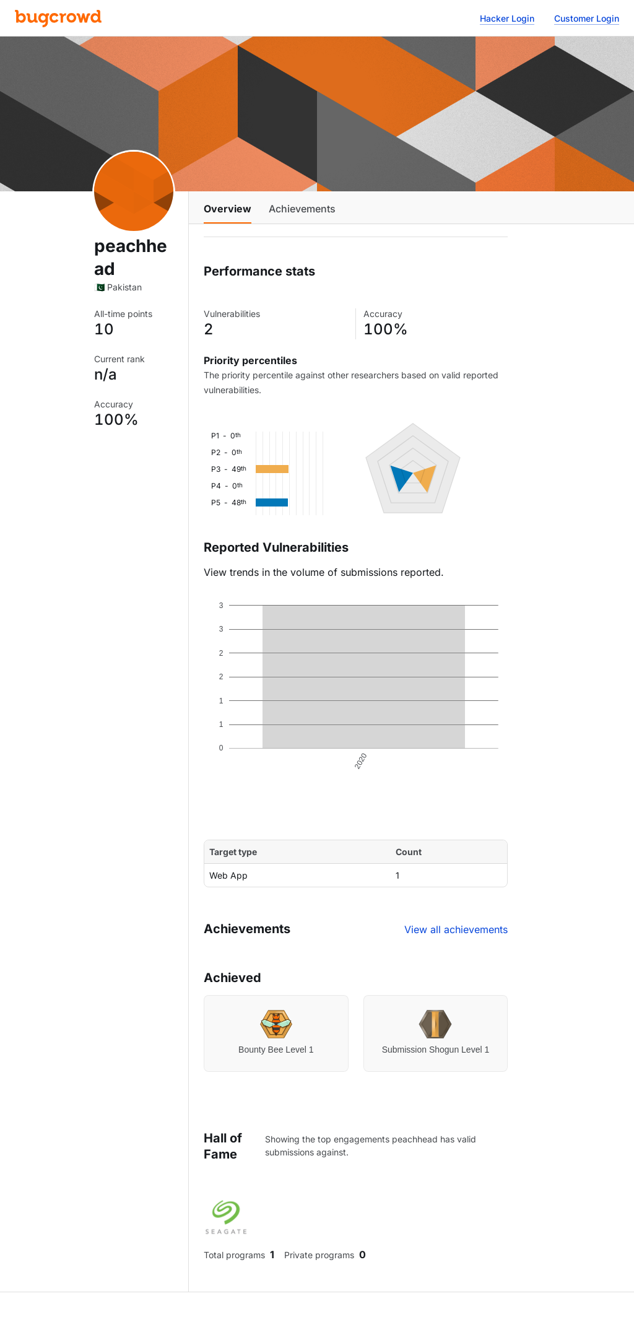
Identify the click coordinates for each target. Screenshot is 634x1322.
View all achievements (456, 929)
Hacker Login (507, 18)
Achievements (302, 208)
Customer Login (586, 18)
